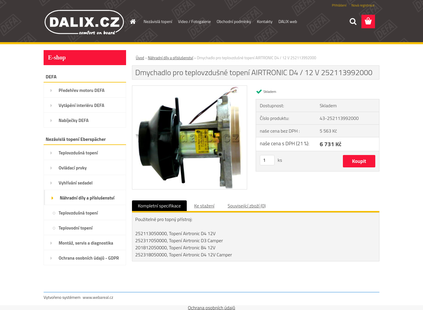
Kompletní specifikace (159, 205)
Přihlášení (339, 5)
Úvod (140, 58)
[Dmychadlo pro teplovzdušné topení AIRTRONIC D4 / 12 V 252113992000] (189, 88)
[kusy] (267, 160)
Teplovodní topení (75, 228)
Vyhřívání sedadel (75, 182)
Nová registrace (362, 5)
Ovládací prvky (73, 167)
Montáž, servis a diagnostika (86, 243)
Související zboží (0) (247, 205)
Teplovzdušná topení (78, 152)
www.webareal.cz (98, 297)
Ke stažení (204, 205)
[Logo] (84, 22)
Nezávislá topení (158, 21)
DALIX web (287, 21)
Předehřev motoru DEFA (82, 90)
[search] (353, 21)
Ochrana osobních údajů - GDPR (89, 258)
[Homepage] (132, 21)
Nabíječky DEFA (74, 120)
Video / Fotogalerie (194, 21)
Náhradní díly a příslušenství (87, 197)
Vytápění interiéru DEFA (81, 105)
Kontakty (264, 21)
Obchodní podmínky (234, 21)
